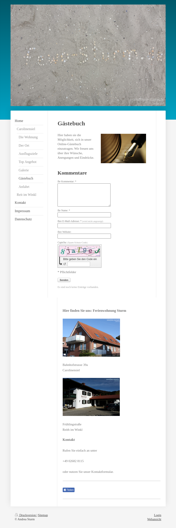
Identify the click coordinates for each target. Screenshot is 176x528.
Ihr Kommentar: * (67, 181)
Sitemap (43, 515)
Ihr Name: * (64, 210)
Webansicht (154, 519)
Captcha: (72, 242)
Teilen (69, 489)
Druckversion (26, 515)
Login (157, 515)
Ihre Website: (64, 231)
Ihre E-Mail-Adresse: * (80, 221)
